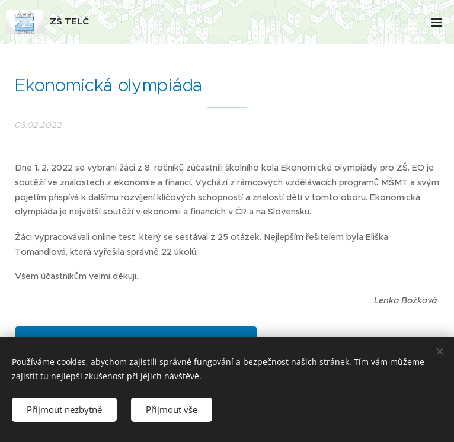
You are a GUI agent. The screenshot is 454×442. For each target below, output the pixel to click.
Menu (436, 22)
